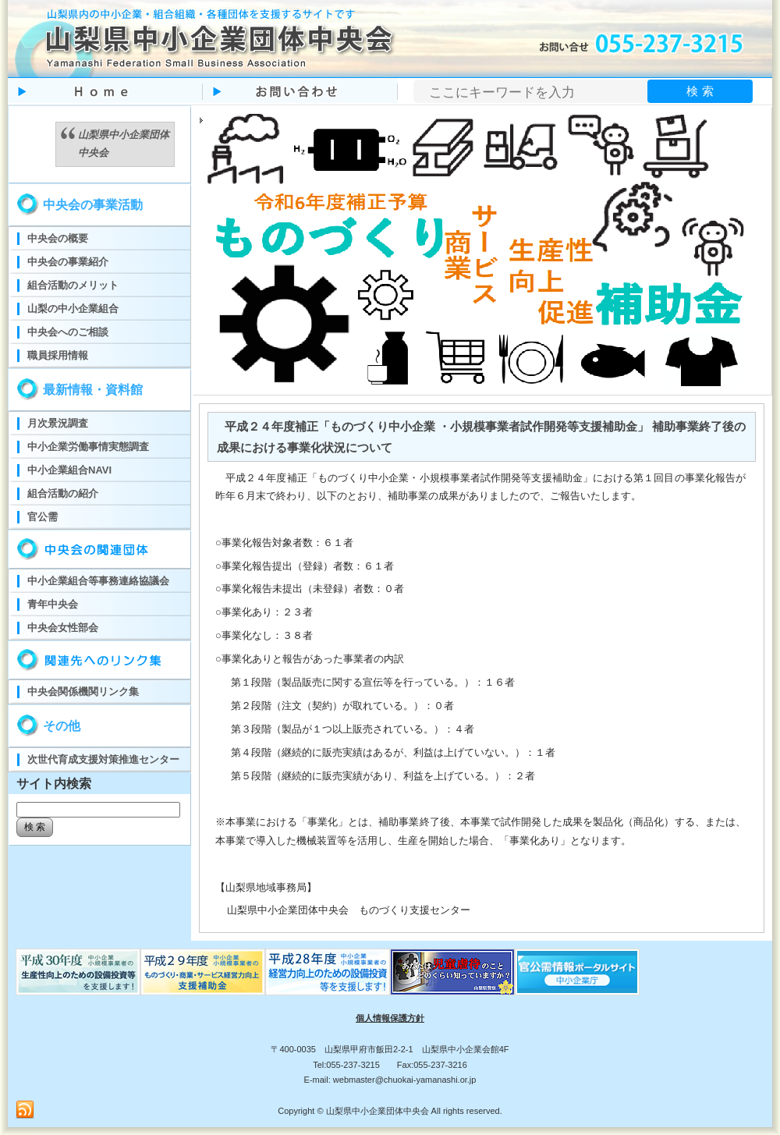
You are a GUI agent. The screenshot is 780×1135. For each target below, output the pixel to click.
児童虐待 (452, 972)
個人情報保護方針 (390, 1018)
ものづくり (78, 972)
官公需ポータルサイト (577, 972)
